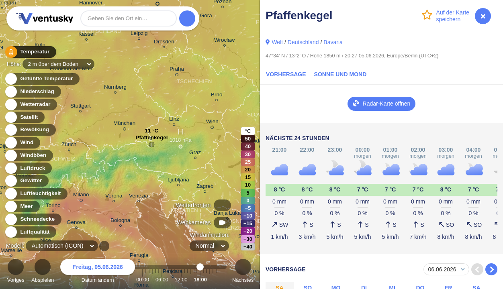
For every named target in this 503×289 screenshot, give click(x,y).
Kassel (86, 35)
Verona (114, 197)
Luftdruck (28, 168)
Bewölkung (30, 130)
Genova (76, 223)
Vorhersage (286, 74)
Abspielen (42, 272)
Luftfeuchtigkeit (36, 193)
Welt (277, 42)
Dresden (164, 43)
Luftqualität (30, 232)
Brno (216, 96)
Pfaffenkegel (151, 139)
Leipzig (139, 34)
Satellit (24, 117)
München (124, 124)
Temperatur (30, 52)
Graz (195, 153)
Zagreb (205, 187)
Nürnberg (115, 88)
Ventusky (43, 18)
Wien (212, 122)
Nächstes (243, 272)
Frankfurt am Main (72, 69)
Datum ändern (97, 272)
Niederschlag (32, 92)
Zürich (68, 145)
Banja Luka (227, 214)
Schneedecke (33, 219)
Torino (53, 206)
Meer (22, 206)
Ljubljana (178, 181)
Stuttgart (80, 107)
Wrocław (224, 41)
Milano (81, 195)
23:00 (216, 280)
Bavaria (332, 42)
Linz (174, 120)
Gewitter (26, 181)
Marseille (11, 251)
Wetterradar (31, 104)
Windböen (28, 155)
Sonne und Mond (340, 74)
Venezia (138, 197)
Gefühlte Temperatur (42, 79)
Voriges (16, 272)
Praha (177, 70)
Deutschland (303, 42)
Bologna (120, 221)
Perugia (139, 256)
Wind (22, 143)
